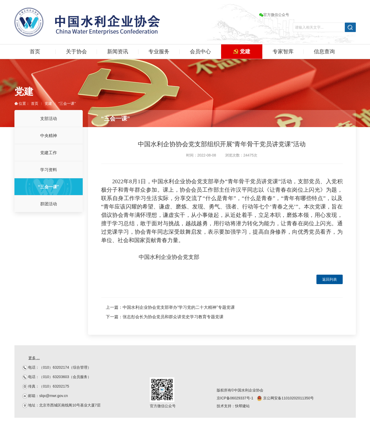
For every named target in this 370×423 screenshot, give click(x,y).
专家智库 (283, 51)
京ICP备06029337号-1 (235, 398)
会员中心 (200, 51)
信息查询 (324, 51)
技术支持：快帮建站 (233, 406)
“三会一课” (67, 103)
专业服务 (158, 51)
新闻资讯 (117, 51)
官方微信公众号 (274, 15)
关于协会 (76, 51)
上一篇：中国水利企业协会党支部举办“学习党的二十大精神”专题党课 (170, 307)
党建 (241, 51)
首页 (35, 51)
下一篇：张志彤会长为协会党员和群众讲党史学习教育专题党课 (164, 317)
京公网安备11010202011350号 (285, 398)
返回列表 (329, 279)
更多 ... (34, 358)
